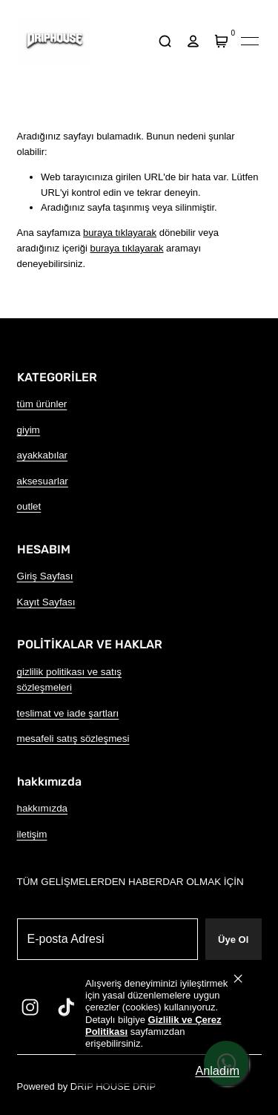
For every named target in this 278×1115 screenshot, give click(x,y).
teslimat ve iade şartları (68, 713)
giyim (28, 429)
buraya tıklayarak (119, 232)
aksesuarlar (42, 481)
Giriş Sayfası (45, 576)
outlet (29, 506)
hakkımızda (42, 808)
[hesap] (193, 41)
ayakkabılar (42, 455)
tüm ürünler (42, 404)
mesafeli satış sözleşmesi (73, 738)
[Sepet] (222, 41)
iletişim (32, 834)
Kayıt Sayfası (46, 602)
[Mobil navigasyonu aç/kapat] (250, 41)
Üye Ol (233, 939)
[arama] (165, 41)
